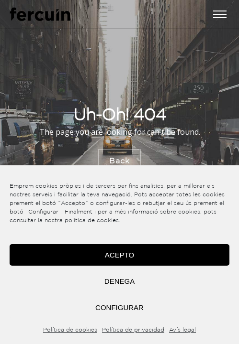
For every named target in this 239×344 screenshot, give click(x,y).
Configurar (119, 307)
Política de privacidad (133, 330)
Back (119, 160)
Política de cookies (70, 330)
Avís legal (182, 330)
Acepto (119, 255)
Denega (119, 281)
